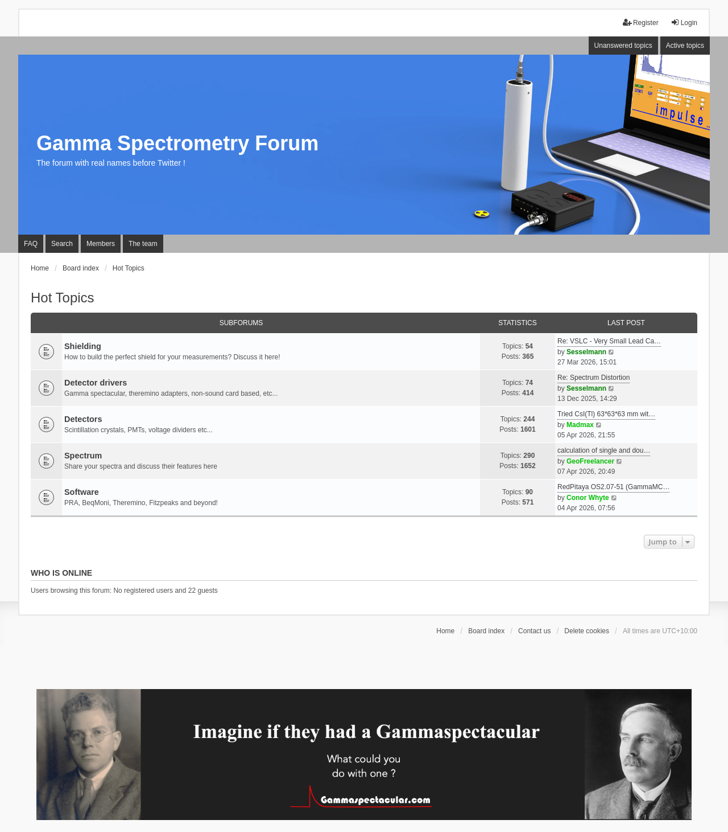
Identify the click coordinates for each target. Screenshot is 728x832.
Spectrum (83, 455)
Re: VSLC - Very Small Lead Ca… (609, 341)
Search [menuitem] (62, 244)
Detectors (83, 419)
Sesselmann (586, 352)
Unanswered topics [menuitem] (623, 46)
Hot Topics (62, 297)
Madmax (580, 425)
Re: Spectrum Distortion (593, 378)
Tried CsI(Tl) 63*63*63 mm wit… (606, 414)
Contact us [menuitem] (534, 631)
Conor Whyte (587, 498)
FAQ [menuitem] (31, 244)
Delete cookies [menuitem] (586, 631)
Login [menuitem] (684, 22)
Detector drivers (95, 382)
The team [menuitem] (143, 244)
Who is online (61, 572)
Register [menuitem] (641, 22)
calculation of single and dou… (603, 450)
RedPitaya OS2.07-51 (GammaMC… (613, 487)
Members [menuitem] (100, 244)
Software (81, 492)
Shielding (82, 346)
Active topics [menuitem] (685, 46)
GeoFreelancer (590, 461)
